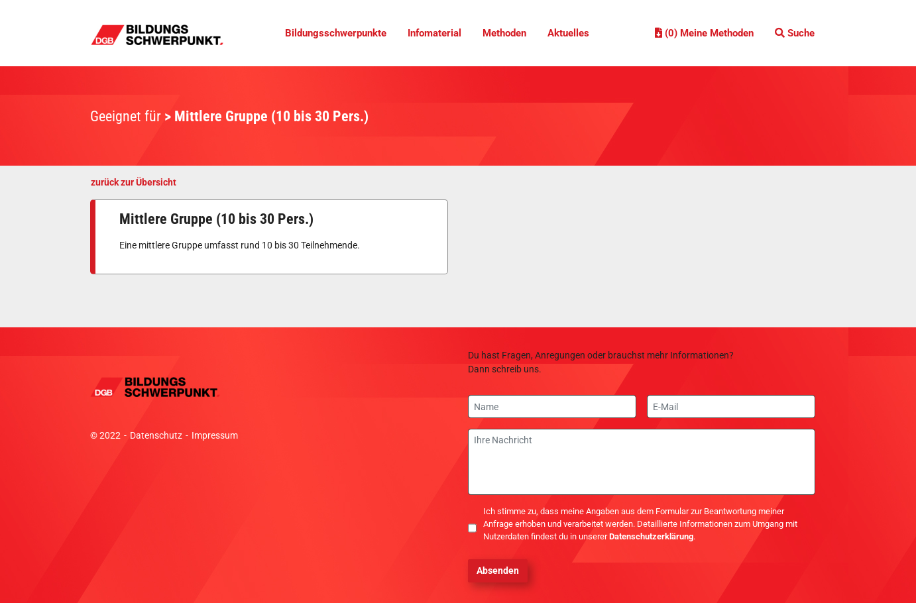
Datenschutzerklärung (651, 536)
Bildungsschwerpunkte (335, 33)
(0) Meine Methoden (704, 33)
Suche (795, 33)
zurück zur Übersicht (133, 182)
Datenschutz (156, 435)
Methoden (504, 33)
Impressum (215, 435)
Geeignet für (125, 116)
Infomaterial (434, 33)
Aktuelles (568, 33)
